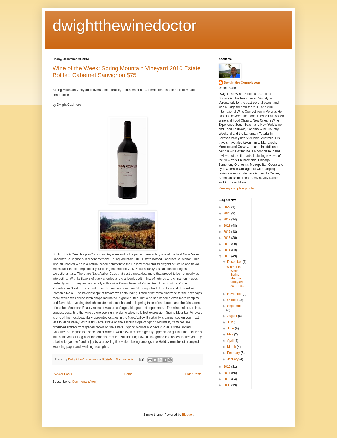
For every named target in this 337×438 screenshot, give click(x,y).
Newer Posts (63, 374)
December (235, 262)
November (235, 294)
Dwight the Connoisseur (242, 82)
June (231, 328)
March (232, 347)
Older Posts (193, 374)
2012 (227, 367)
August (232, 316)
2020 (227, 213)
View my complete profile (236, 188)
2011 (227, 373)
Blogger (187, 414)
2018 (227, 226)
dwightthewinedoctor (125, 25)
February (234, 353)
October (233, 300)
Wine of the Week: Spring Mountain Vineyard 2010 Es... (235, 276)
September (235, 306)
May (230, 334)
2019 (227, 219)
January (233, 359)
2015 (227, 244)
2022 (227, 207)
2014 (227, 250)
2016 (227, 238)
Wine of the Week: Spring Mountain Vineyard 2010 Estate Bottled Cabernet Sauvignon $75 (127, 71)
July (230, 322)
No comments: (125, 359)
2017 (227, 232)
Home (128, 374)
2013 (227, 256)
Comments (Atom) (84, 382)
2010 (227, 379)
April (230, 341)
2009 (227, 385)
